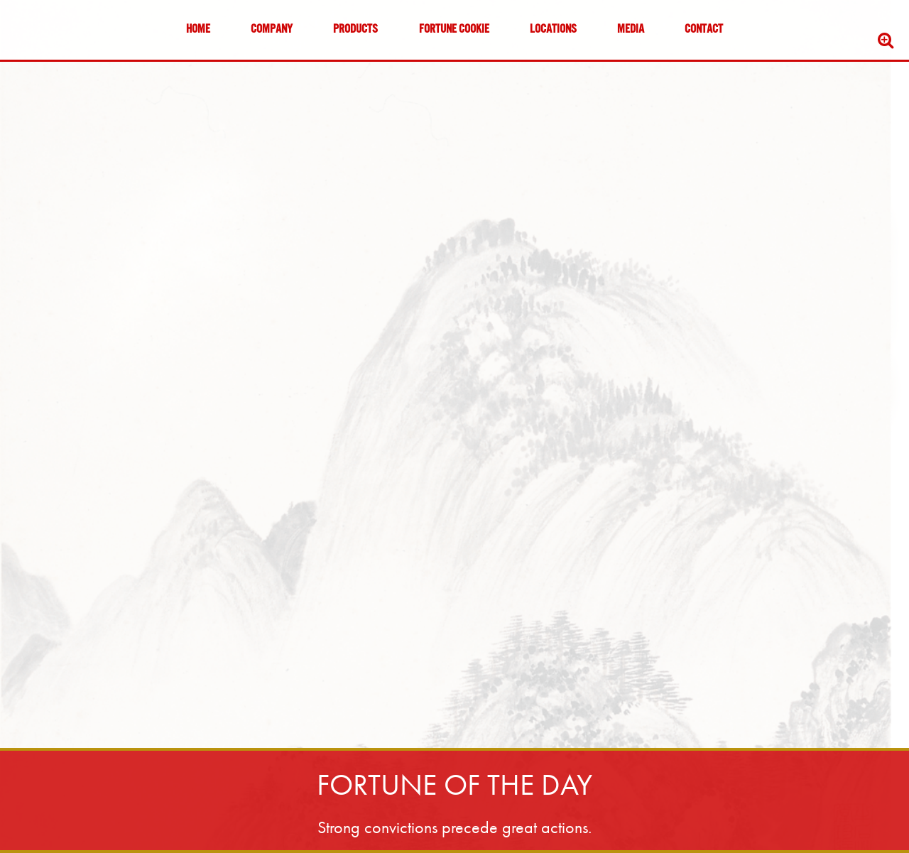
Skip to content (52, 66)
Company (272, 29)
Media (630, 29)
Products (355, 29)
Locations (553, 29)
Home (198, 29)
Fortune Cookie (454, 29)
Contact (704, 29)
